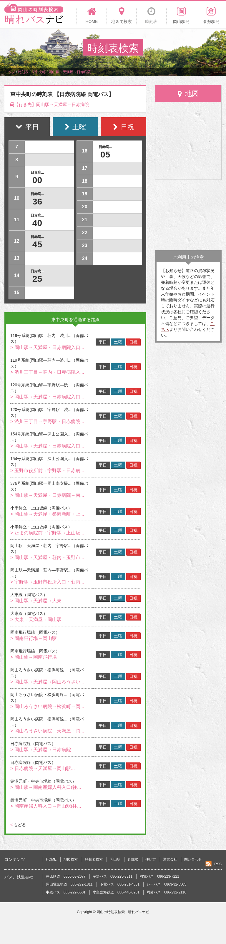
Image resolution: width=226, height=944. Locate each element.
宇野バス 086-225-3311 (112, 876)
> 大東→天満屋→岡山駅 (36, 619)
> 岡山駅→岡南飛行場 (33, 657)
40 (37, 223)
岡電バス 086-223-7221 (159, 876)
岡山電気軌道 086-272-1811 (69, 884)
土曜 (118, 342)
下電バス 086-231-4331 (119, 884)
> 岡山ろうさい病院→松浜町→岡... (47, 706)
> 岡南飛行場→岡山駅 (33, 638)
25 (37, 279)
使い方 (150, 859)
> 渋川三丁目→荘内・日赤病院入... (47, 372)
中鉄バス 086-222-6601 (66, 892)
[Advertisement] (188, 215)
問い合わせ (193, 859)
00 (37, 180)
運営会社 (170, 859)
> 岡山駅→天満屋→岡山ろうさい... (47, 681)
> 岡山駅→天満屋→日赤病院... (42, 749)
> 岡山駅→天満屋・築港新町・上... (47, 514)
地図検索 (71, 859)
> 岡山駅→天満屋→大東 (36, 600)
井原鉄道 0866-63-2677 (66, 876)
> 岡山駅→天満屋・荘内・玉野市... (47, 557)
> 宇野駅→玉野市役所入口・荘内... (47, 581)
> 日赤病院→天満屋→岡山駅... (42, 768)
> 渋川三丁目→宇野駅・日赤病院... (47, 421)
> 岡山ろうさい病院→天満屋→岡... (47, 730)
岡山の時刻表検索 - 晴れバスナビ (123, 912)
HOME (51, 859)
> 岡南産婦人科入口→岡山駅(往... (45, 806)
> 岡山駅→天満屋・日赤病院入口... (47, 347)
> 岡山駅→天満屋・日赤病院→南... (47, 495)
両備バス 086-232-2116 (166, 892)
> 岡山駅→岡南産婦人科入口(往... (45, 787)
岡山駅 (115, 859)
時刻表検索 (94, 859)
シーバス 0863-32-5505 (166, 884)
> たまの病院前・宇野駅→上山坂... (47, 532)
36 (37, 201)
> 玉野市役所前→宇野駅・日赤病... (47, 470)
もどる (18, 824)
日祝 (133, 342)
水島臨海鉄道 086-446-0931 (116, 892)
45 (37, 244)
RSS (218, 864)
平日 (103, 342)
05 (105, 154)
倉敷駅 (132, 859)
